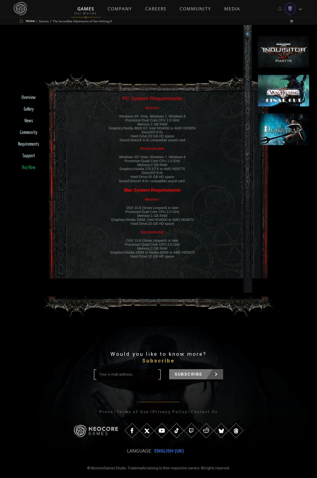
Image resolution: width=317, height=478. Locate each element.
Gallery (29, 109)
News (29, 121)
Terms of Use (133, 412)
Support (29, 155)
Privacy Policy (170, 412)
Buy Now (28, 167)
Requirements (28, 144)
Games (85, 9)
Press (106, 412)
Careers (155, 9)
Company (119, 9)
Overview (29, 97)
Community (195, 9)
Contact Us (204, 412)
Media (232, 9)
